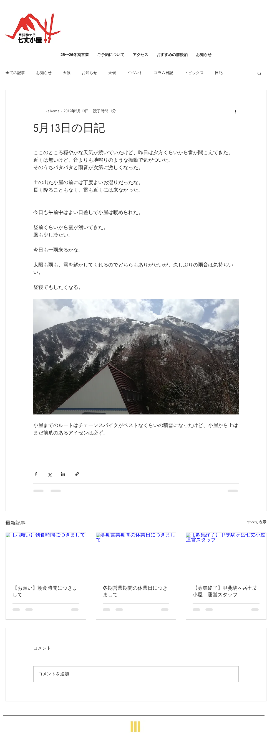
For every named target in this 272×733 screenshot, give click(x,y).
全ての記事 (15, 73)
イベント (135, 73)
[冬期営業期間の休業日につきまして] (136, 555)
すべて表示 (256, 522)
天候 (66, 73)
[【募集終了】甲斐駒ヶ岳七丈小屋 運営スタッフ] (226, 555)
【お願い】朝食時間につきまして (44, 591)
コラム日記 (163, 73)
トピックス (194, 73)
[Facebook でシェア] (36, 474)
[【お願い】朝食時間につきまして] (46, 555)
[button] (259, 73)
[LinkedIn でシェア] (63, 474)
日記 (219, 73)
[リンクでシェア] (76, 474)
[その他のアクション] (235, 111)
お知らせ (44, 73)
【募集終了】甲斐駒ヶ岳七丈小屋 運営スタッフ (225, 591)
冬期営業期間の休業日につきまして (135, 591)
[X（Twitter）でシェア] (49, 474)
